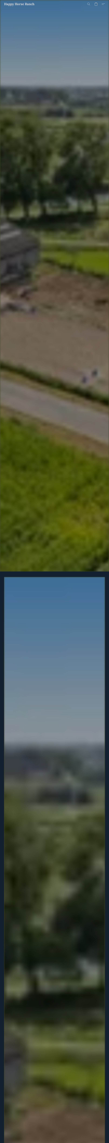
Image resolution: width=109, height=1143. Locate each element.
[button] (19, 4)
